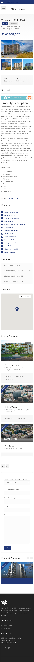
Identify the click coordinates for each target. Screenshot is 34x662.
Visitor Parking (8, 246)
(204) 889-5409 (11, 643)
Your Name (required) (17, 492)
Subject (17, 509)
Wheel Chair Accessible (11, 249)
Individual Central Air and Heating (14, 224)
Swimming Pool (9, 240)
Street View (26, 296)
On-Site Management (11, 230)
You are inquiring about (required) (17, 481)
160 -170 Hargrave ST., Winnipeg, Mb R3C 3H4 (17, 411)
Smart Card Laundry (10, 237)
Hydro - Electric (9, 221)
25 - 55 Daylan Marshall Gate (14, 449)
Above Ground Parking (11, 212)
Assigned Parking (9, 215)
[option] (17, 49)
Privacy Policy (7, 625)
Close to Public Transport (12, 218)
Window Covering (9, 252)
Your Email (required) (17, 500)
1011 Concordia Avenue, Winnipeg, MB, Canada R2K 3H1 (16, 369)
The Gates (9, 446)
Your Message (17, 529)
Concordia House (12, 365)
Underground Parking (10, 243)
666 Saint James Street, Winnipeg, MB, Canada (10, 28)
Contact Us (6, 628)
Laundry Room (8, 227)
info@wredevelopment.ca (10, 2)
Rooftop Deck (8, 234)
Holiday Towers (11, 407)
